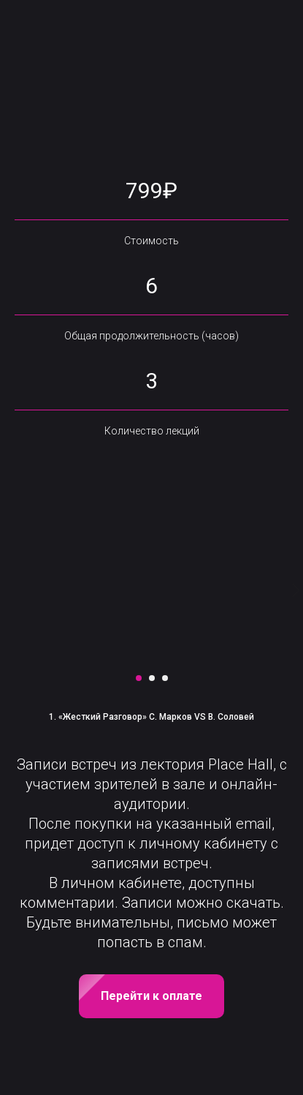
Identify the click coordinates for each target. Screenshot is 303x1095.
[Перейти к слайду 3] (165, 678)
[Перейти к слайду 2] (152, 678)
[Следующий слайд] (295, 590)
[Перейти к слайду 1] (139, 678)
